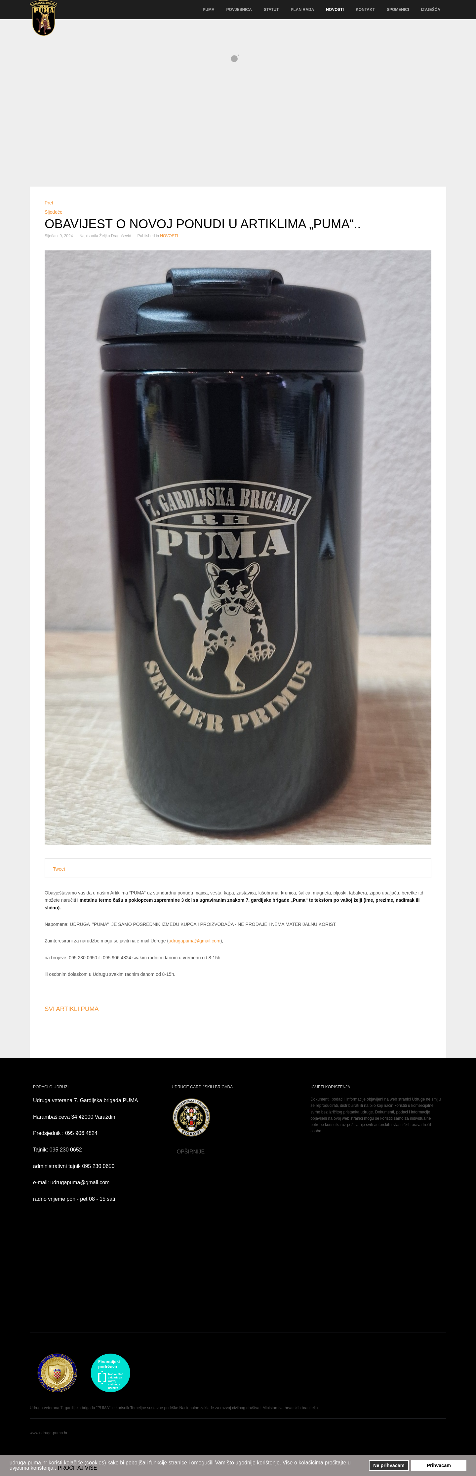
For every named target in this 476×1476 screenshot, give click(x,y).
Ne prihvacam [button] (388, 1465)
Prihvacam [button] (439, 1465)
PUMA (208, 9)
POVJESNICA (239, 9)
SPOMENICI (398, 9)
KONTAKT (365, 9)
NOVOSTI (335, 9)
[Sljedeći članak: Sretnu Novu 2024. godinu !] (53, 212)
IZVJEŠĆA (430, 9)
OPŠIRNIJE (156, 1151)
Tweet (59, 869)
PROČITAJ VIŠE (77, 1468)
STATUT (271, 9)
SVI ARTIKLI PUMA (72, 1008)
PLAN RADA (302, 9)
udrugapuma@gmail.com (194, 940)
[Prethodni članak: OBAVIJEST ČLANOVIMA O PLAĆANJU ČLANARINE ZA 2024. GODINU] (49, 202)
